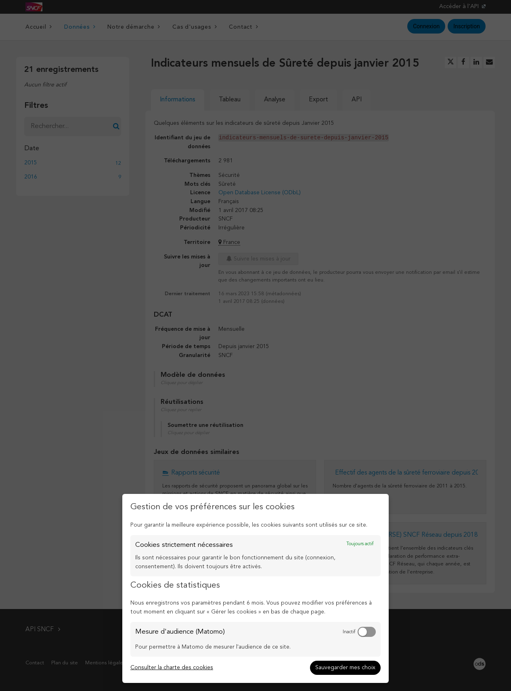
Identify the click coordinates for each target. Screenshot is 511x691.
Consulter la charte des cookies (171, 667)
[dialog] (255, 588)
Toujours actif (359, 544)
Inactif (349, 632)
